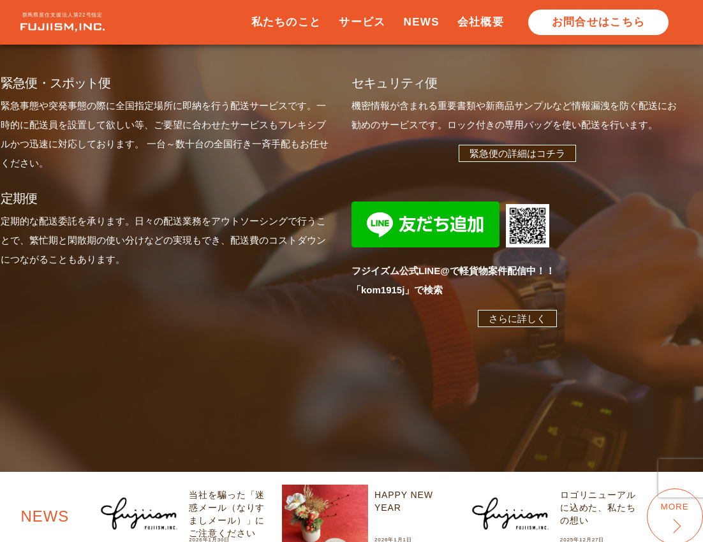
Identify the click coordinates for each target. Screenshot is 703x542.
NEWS (422, 22)
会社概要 (480, 22)
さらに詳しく (517, 318)
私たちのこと (286, 22)
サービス (362, 22)
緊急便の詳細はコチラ (517, 153)
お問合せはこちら (598, 22)
